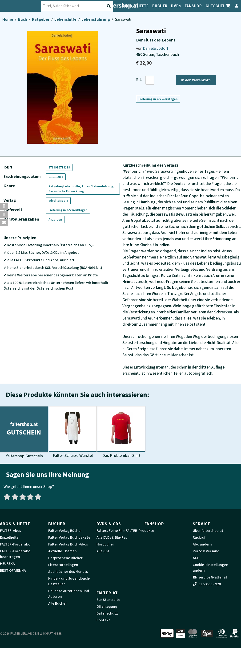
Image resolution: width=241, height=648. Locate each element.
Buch (23, 19)
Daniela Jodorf (155, 48)
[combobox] (80, 6)
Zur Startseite (108, 599)
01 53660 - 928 (207, 584)
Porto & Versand (206, 551)
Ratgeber (41, 19)
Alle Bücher (57, 603)
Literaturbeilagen (63, 564)
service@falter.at (210, 577)
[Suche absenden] (109, 6)
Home (8, 19)
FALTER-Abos (10, 530)
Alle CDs (102, 551)
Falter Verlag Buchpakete (69, 537)
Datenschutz (107, 613)
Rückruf (199, 537)
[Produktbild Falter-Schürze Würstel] (72, 432)
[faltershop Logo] (23, 6)
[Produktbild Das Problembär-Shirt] (121, 432)
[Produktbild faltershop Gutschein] (24, 432)
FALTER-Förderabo (15, 544)
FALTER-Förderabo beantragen (15, 554)
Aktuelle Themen (62, 551)
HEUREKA (7, 563)
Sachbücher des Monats (68, 571)
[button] (4, 206)
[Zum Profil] (235, 6)
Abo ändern (202, 544)
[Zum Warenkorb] (228, 6)
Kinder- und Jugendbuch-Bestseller (69, 581)
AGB (196, 558)
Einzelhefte (9, 537)
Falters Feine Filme (112, 530)
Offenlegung (106, 606)
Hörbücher (105, 544)
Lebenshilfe (65, 19)
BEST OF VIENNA (13, 570)
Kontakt (103, 620)
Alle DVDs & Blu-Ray (112, 537)
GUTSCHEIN (216, 6)
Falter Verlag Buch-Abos (68, 544)
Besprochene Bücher (65, 558)
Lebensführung (96, 19)
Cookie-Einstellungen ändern (210, 567)
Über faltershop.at (208, 530)
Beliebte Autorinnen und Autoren (68, 593)
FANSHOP (193, 6)
